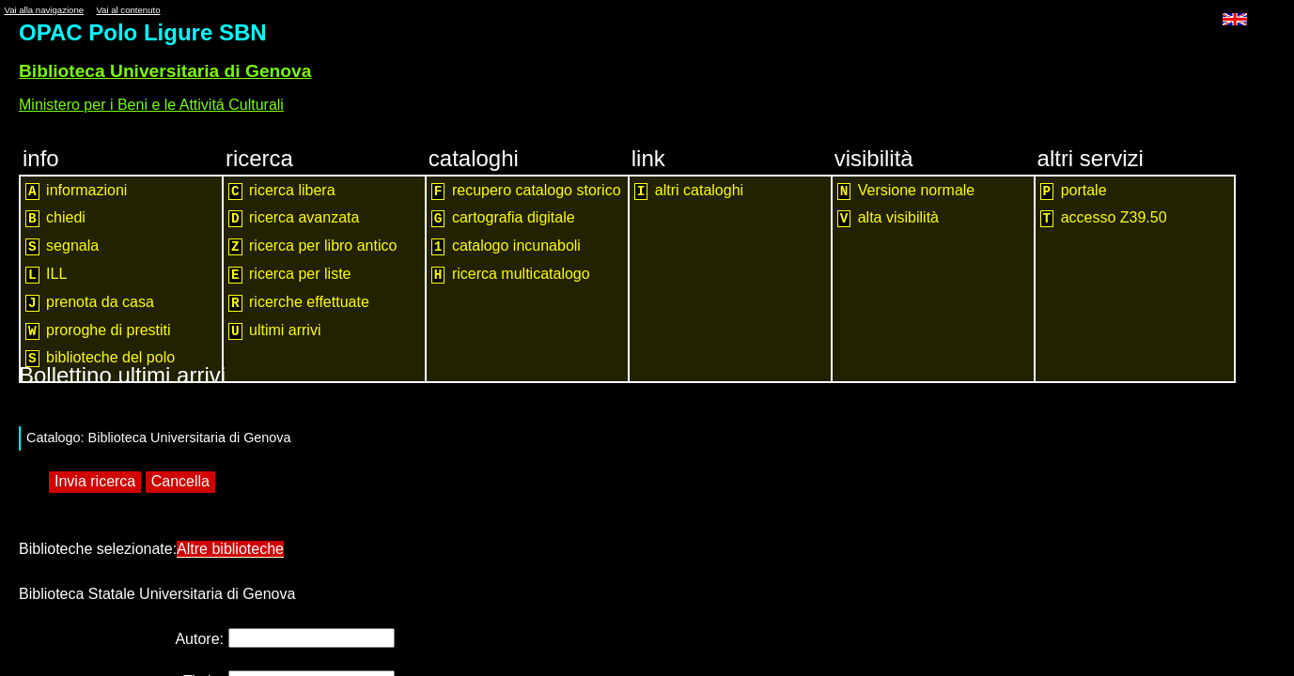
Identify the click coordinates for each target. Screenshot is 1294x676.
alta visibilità (888, 218)
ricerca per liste (289, 275)
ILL (46, 275)
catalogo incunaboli (506, 246)
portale (1073, 191)
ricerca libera (281, 191)
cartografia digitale (503, 218)
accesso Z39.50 (1103, 218)
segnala (62, 246)
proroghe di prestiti (98, 331)
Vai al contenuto (128, 10)
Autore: (199, 634)
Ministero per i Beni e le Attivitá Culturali (151, 105)
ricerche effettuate (298, 303)
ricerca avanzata (293, 218)
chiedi (55, 218)
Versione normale (906, 191)
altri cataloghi (688, 191)
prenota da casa (89, 303)
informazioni (76, 191)
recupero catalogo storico (526, 191)
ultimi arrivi (274, 331)
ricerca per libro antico (313, 246)
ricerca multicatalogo (510, 275)
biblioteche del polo (100, 358)
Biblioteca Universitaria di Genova (165, 71)
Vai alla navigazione (44, 10)
